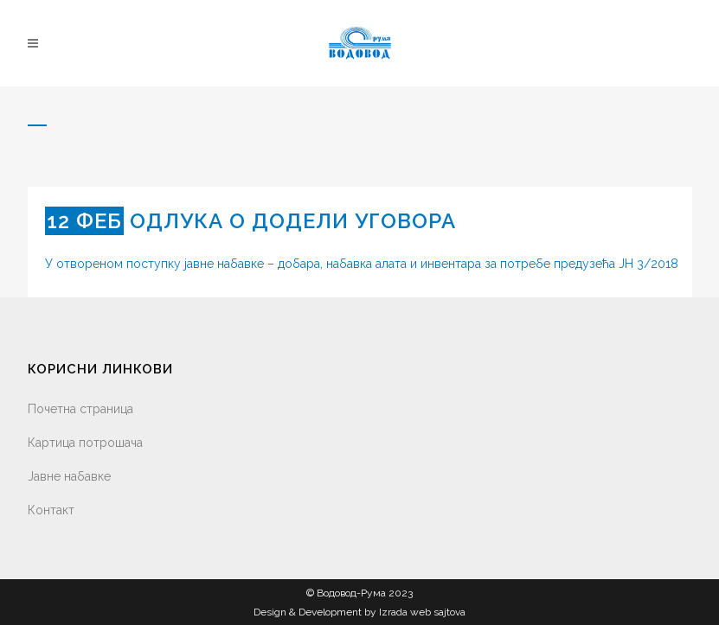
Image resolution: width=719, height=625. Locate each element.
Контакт (51, 510)
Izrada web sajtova (422, 612)
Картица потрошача (85, 443)
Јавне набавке (69, 476)
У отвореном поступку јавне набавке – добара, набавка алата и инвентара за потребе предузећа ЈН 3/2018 (361, 264)
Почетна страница (80, 409)
